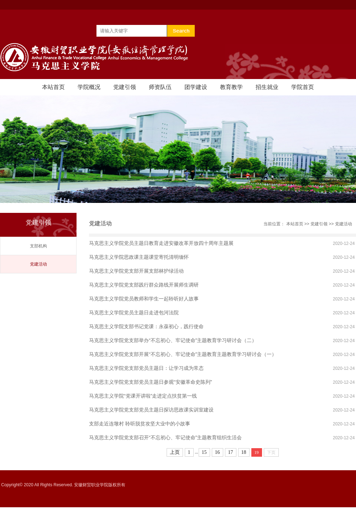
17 (230, 452)
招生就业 (267, 87)
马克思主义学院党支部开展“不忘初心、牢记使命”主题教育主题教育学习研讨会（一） (183, 354)
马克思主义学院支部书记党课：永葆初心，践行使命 (146, 326)
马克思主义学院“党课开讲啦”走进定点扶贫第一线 (143, 396)
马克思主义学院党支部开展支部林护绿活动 (136, 271)
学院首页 (302, 87)
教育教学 (231, 87)
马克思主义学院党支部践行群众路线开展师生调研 (144, 285)
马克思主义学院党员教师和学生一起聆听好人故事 (144, 299)
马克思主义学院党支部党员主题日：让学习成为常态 (146, 368)
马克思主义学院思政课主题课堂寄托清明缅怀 (139, 257)
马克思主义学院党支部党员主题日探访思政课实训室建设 (151, 410)
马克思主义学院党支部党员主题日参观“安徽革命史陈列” (150, 382)
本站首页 (53, 87)
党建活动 (38, 264)
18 (243, 452)
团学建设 (195, 87)
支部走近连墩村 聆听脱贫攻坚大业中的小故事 (139, 423)
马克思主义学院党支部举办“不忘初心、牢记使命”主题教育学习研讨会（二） (173, 340)
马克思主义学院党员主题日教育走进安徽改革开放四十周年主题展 (161, 243)
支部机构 (38, 245)
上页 (175, 452)
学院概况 (89, 87)
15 (204, 452)
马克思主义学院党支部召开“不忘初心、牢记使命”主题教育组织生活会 (165, 437)
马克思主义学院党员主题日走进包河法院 (134, 312)
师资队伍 (160, 87)
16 (217, 452)
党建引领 (124, 87)
